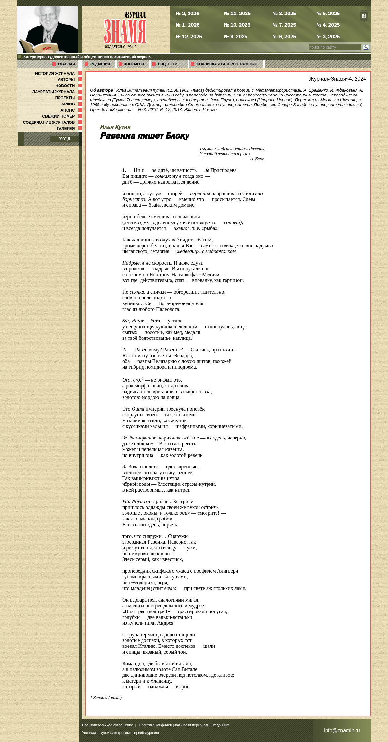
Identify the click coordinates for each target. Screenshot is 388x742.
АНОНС (71, 110)
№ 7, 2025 (284, 25)
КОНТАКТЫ (134, 64)
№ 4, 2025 (328, 25)
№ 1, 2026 (187, 25)
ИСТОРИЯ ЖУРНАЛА (59, 73)
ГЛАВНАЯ (66, 64)
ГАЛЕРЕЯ (70, 128)
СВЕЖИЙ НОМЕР (62, 116)
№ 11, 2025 (237, 13)
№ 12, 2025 (189, 36)
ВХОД (64, 138)
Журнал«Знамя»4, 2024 (337, 79)
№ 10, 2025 (237, 25)
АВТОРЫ (70, 79)
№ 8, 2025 (284, 13)
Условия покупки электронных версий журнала (120, 733)
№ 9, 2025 (235, 36)
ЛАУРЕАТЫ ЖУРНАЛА (57, 92)
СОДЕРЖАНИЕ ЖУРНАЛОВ (53, 122)
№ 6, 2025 (284, 36)
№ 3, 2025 (328, 36)
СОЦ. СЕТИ (167, 64)
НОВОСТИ (69, 86)
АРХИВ (72, 104)
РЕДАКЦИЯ (100, 64)
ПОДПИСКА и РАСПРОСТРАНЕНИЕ (227, 64)
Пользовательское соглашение (107, 725)
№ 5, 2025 (328, 13)
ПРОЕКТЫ (69, 98)
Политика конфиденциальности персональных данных (184, 725)
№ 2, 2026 (187, 13)
